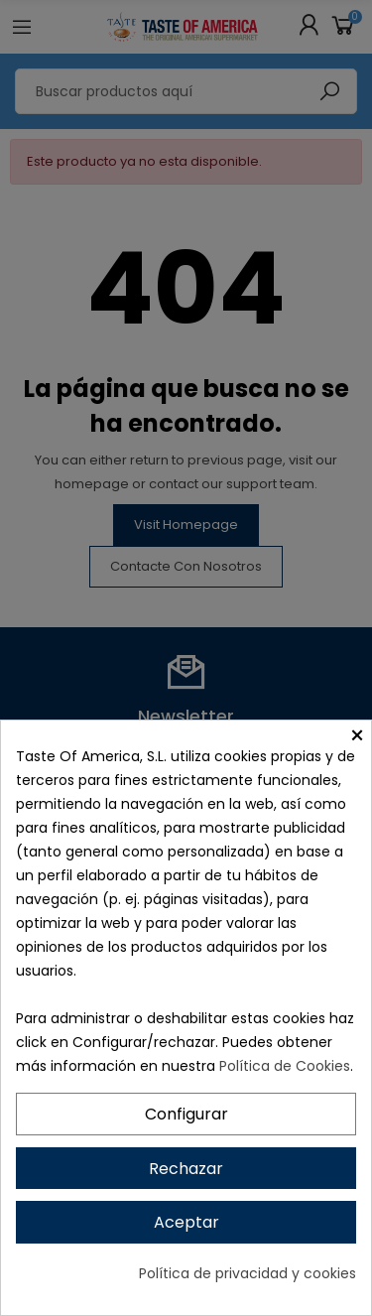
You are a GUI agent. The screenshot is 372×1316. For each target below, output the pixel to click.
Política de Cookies (284, 1066)
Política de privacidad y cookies (247, 1273)
